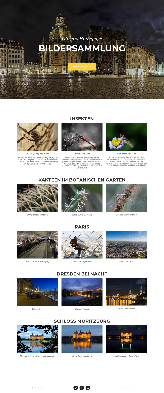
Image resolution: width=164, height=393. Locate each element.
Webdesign (38, 388)
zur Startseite (82, 66)
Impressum (126, 388)
